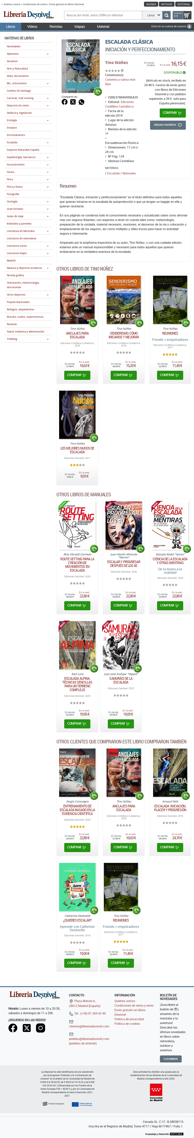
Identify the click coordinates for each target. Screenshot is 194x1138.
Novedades (13, 46)
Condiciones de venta (34, 4)
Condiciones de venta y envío (134, 1005)
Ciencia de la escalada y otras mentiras (170, 561)
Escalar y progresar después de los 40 (123, 563)
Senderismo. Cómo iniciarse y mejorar (124, 335)
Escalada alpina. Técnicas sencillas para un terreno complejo (77, 684)
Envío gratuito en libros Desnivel (66, 4)
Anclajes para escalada (77, 335)
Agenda (151, 4)
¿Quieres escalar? (77, 920)
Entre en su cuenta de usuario (171, 26)
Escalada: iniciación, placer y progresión (170, 808)
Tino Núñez (116, 62)
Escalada (113, 173)
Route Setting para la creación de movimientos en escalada (77, 564)
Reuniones (170, 333)
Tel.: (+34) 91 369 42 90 (87, 1013)
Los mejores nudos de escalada (77, 450)
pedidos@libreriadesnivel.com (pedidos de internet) (89, 1038)
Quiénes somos (12, 4)
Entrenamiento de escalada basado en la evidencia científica (77, 810)
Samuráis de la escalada (120, 680)
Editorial (184, 4)
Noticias (166, 4)
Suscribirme (171, 1059)
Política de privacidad (129, 1019)
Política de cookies (127, 1024)
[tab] (68, 187)
